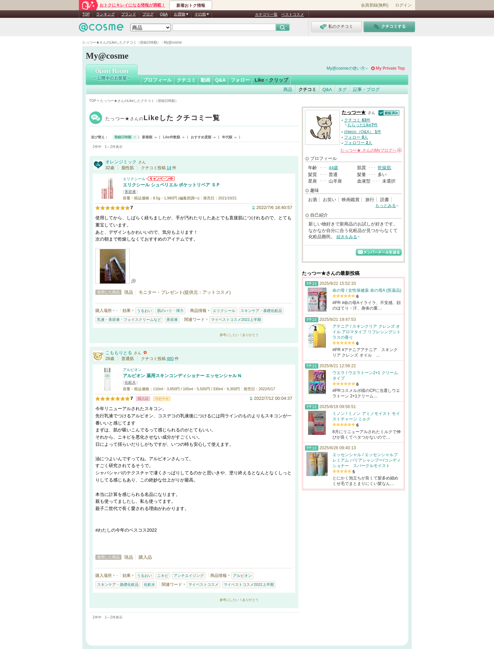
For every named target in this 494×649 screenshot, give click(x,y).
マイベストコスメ (203, 584)
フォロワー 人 (358, 142)
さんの (371, 150)
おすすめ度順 (201, 137)
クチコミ (186, 80)
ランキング (105, 14)
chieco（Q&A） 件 (362, 131)
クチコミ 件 (357, 120)
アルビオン (132, 370)
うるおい (144, 311)
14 (169, 167)
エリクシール (134, 179)
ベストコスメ (292, 14)
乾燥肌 (384, 167)
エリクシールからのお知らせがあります (160, 178)
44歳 (333, 167)
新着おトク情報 (190, 5)
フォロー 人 (356, 137)
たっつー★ (162, 118)
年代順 (227, 137)
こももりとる (118, 352)
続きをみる (347, 236)
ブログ (148, 14)
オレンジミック (121, 161)
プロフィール (157, 80)
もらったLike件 (362, 125)
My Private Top (390, 68)
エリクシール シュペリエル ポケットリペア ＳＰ (171, 184)
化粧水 (130, 382)
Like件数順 (171, 137)
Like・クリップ (271, 80)
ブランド (128, 14)
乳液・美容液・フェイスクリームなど (129, 319)
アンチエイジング (189, 575)
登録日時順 (122, 137)
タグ (342, 89)
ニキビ (162, 575)
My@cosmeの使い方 (346, 68)
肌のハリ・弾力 (170, 311)
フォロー (240, 80)
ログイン (403, 5)
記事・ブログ (366, 89)
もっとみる (385, 205)
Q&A (164, 14)
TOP (86, 14)
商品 (287, 89)
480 (170, 358)
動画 (205, 80)
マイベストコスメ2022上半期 (236, 319)
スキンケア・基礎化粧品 (261, 311)
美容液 (130, 191)
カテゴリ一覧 (266, 14)
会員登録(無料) (374, 5)
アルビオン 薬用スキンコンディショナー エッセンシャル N (182, 375)
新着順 (147, 137)
